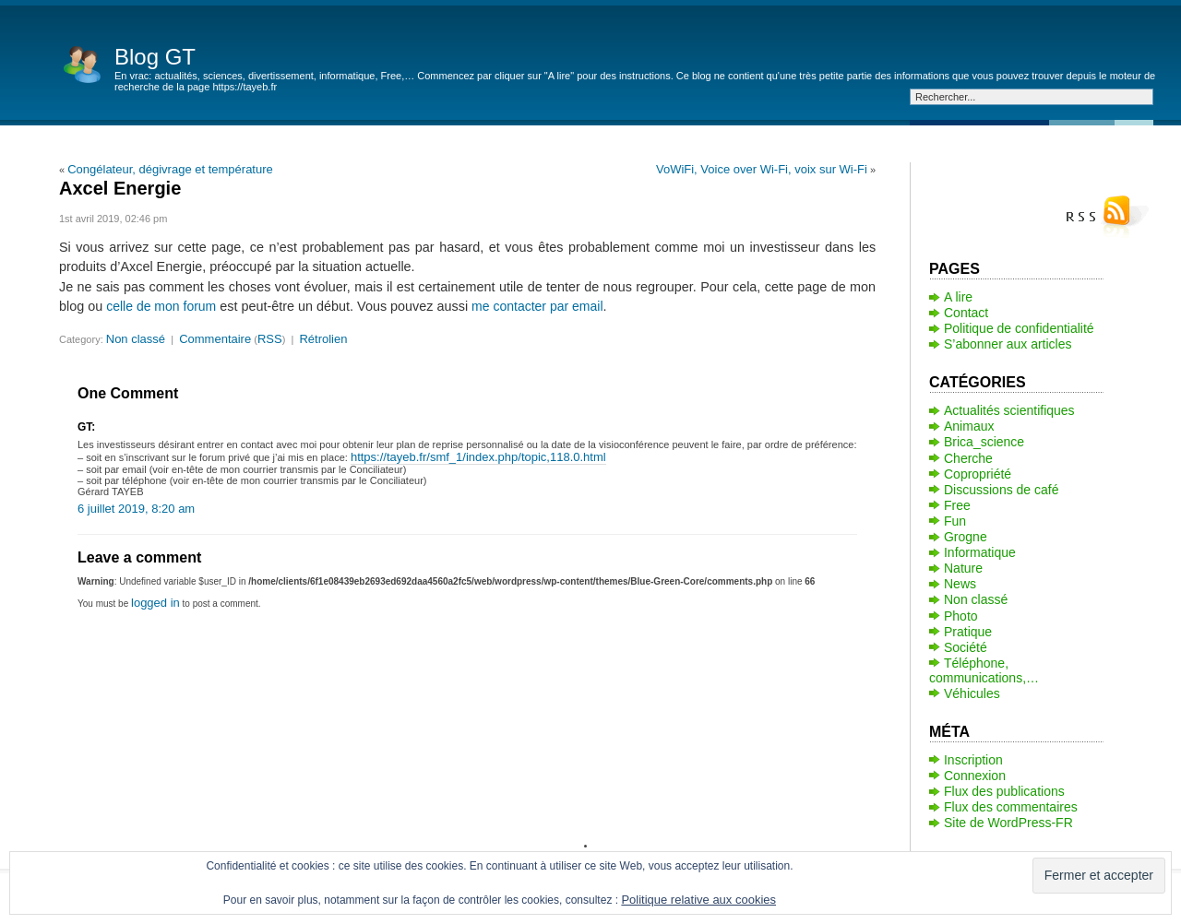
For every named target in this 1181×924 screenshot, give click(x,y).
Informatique (980, 552)
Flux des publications (1004, 791)
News (960, 583)
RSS (269, 339)
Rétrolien (323, 339)
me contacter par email (536, 306)
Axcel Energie (120, 188)
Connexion (975, 775)
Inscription (973, 759)
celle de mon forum (161, 306)
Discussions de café (1001, 489)
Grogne (965, 536)
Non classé (135, 339)
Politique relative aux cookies (698, 899)
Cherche (968, 458)
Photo (961, 616)
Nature (963, 568)
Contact (966, 312)
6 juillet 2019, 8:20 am (136, 508)
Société (965, 647)
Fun (955, 521)
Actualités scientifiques (1009, 410)
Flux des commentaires (1011, 807)
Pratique (968, 631)
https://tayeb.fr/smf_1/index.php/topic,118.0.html (478, 457)
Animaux (969, 426)
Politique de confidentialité (1019, 328)
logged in (155, 603)
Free (957, 505)
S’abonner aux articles (1008, 344)
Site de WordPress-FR (1008, 822)
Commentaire (215, 339)
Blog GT (155, 56)
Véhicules (972, 693)
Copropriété (977, 474)
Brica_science (984, 441)
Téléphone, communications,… (984, 670)
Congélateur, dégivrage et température (170, 169)
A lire (958, 297)
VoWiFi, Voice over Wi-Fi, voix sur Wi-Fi (761, 169)
